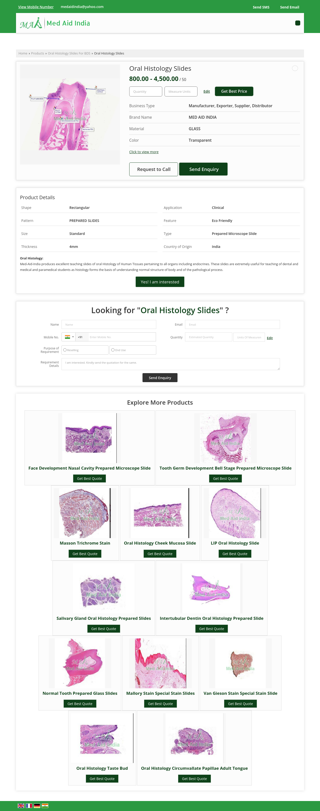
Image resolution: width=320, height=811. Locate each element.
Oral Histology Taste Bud (102, 768)
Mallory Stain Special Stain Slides (160, 693)
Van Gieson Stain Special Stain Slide (241, 693)
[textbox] (181, 91)
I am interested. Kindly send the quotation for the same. (171, 364)
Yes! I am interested (160, 282)
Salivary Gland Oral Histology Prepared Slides (103, 618)
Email (178, 324)
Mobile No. (51, 337)
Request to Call (154, 169)
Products (37, 53)
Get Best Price (234, 91)
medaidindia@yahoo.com (82, 6)
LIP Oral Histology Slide (235, 543)
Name (54, 324)
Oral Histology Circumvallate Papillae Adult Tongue (194, 768)
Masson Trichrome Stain (85, 543)
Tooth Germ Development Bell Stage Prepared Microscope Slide (226, 468)
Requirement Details (49, 364)
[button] (36, 6)
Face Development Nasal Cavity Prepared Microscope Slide (89, 468)
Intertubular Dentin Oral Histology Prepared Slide (212, 618)
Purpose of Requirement (49, 350)
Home (23, 53)
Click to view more (143, 151)
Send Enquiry (203, 169)
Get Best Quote (89, 478)
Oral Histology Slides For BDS (69, 53)
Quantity (176, 337)
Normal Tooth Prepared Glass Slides (79, 693)
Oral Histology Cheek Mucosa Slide (160, 543)
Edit (207, 91)
